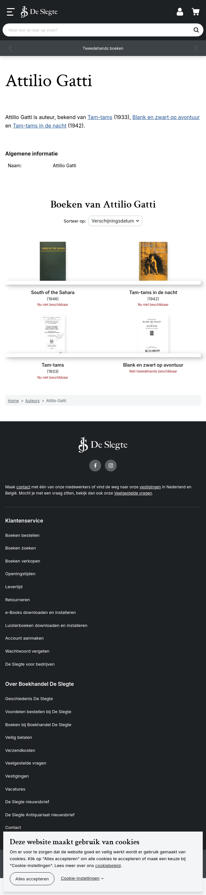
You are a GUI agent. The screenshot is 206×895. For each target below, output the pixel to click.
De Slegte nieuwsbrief (27, 801)
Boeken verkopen (22, 560)
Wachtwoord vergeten (27, 651)
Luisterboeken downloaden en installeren (46, 625)
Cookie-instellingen (80, 878)
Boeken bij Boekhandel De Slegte (38, 724)
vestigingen (150, 486)
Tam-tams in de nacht (39, 125)
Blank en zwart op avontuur (166, 117)
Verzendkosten (20, 750)
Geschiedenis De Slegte (29, 698)
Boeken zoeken (20, 547)
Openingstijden (20, 573)
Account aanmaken (24, 638)
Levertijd (13, 586)
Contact (13, 827)
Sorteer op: (75, 221)
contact (23, 486)
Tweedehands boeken (103, 48)
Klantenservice (24, 520)
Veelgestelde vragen (133, 493)
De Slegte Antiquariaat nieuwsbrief (40, 814)
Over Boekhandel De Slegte (39, 684)
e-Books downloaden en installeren (40, 612)
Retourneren (17, 599)
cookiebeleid (108, 865)
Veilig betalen (18, 737)
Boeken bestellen (22, 535)
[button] (10, 48)
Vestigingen (17, 776)
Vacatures (15, 789)
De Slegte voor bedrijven (29, 664)
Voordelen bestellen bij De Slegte (38, 711)
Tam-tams (99, 117)
